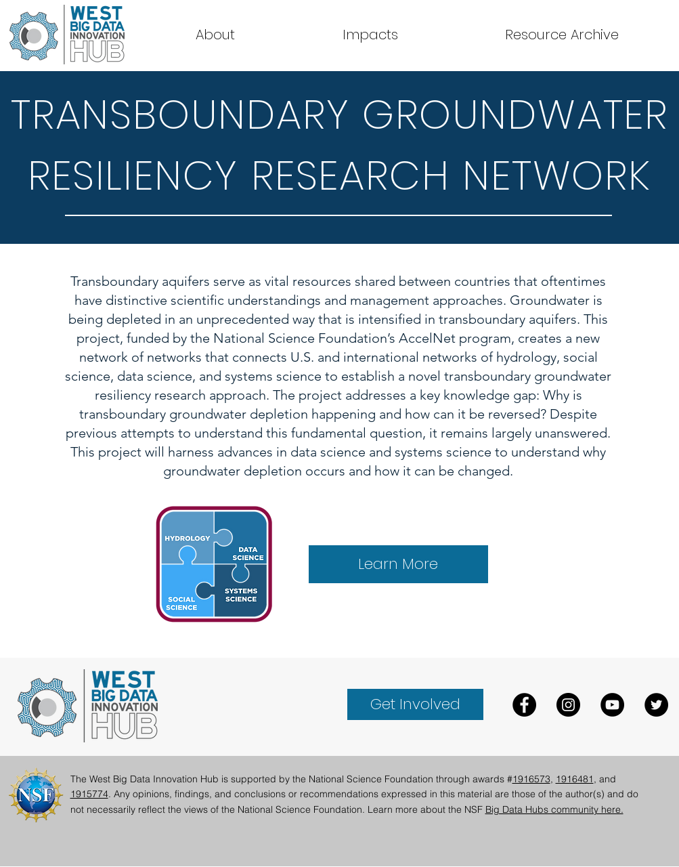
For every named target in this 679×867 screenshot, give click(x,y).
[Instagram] (568, 705)
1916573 (531, 779)
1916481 (575, 779)
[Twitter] (656, 705)
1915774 (89, 794)
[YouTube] (612, 705)
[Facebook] (524, 705)
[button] (562, 34)
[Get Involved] (415, 704)
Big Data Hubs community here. (554, 809)
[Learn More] (398, 564)
